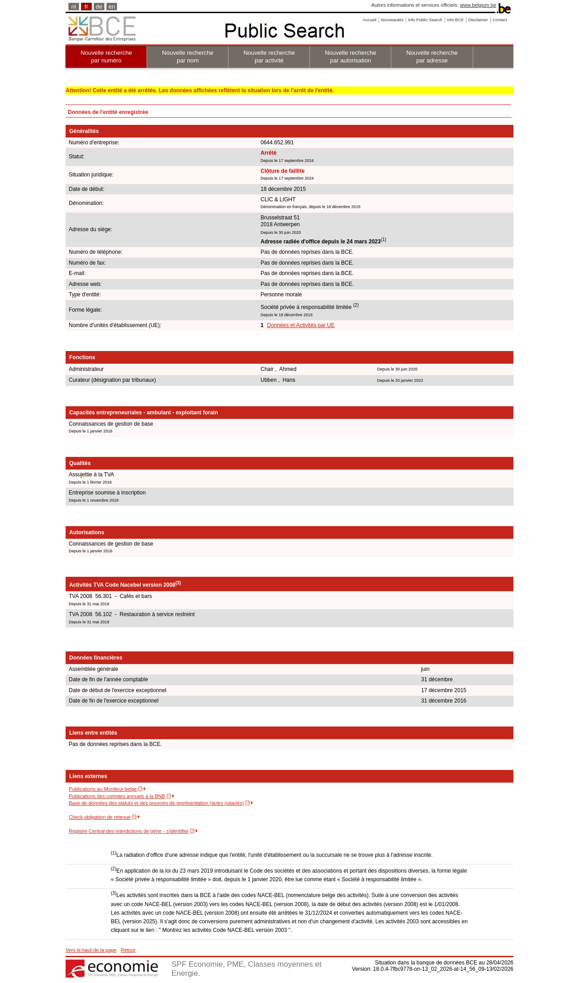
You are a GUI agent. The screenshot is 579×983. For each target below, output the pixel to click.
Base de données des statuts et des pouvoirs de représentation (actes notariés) (156, 803)
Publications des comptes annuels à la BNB (117, 796)
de (99, 6)
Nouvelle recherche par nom (188, 56)
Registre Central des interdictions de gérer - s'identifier (129, 831)
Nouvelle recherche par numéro (106, 56)
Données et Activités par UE (300, 325)
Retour (128, 950)
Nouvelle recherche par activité (269, 56)
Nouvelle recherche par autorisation (350, 56)
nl (73, 6)
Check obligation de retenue (100, 817)
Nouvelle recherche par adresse (432, 56)
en (112, 6)
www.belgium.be (478, 5)
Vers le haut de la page (91, 950)
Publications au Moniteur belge (103, 789)
